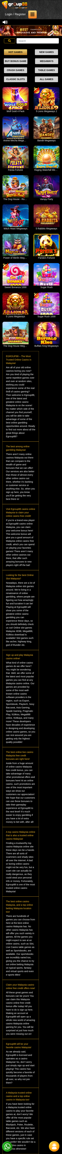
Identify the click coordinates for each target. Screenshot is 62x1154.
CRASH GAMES (15, 70)
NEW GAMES (46, 52)
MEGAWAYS (46, 61)
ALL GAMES (46, 79)
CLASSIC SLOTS (15, 79)
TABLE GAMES (46, 70)
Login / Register (15, 14)
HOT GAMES (15, 52)
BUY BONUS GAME (15, 61)
